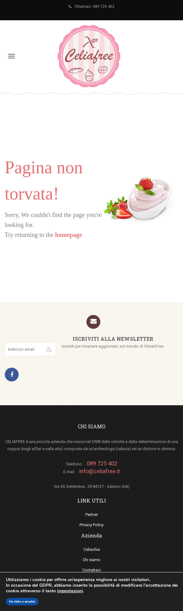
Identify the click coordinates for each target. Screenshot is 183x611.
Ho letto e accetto (22, 601)
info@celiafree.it (99, 471)
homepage (68, 234)
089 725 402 (103, 6)
